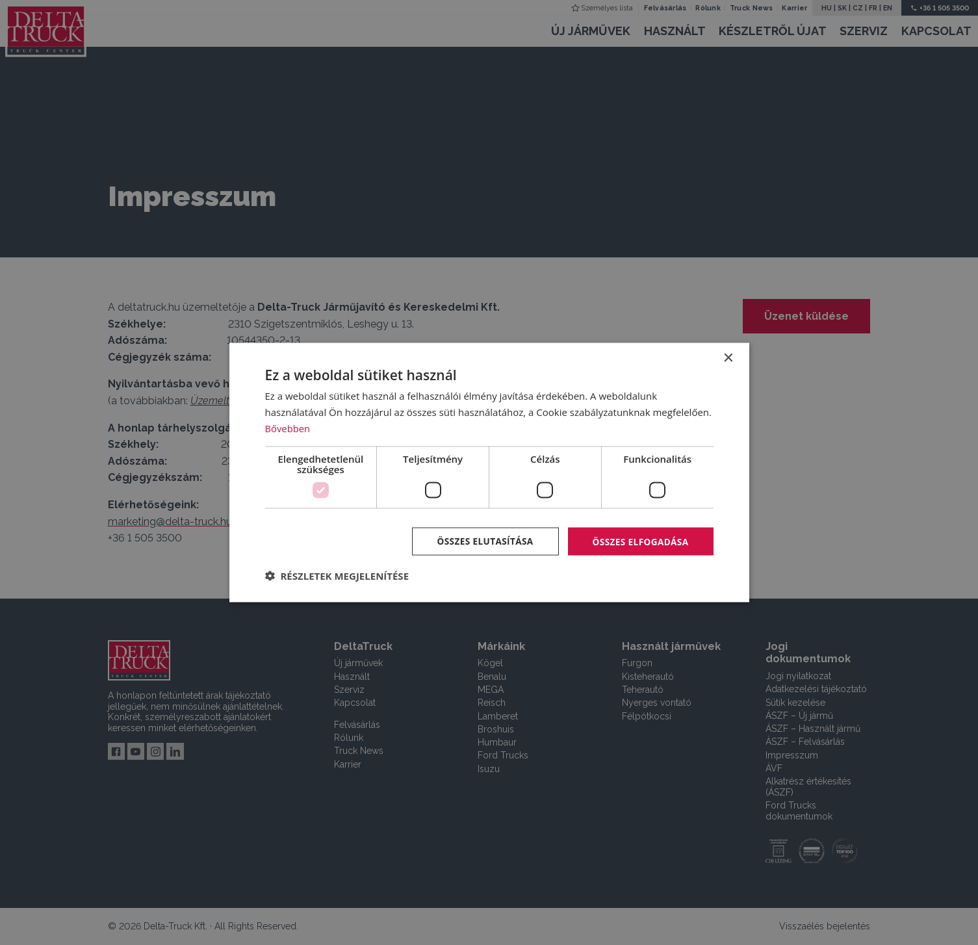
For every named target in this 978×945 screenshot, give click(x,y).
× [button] (728, 358)
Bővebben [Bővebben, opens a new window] (288, 427)
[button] (337, 576)
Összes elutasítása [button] (480, 540)
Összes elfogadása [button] (638, 540)
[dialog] (489, 472)
